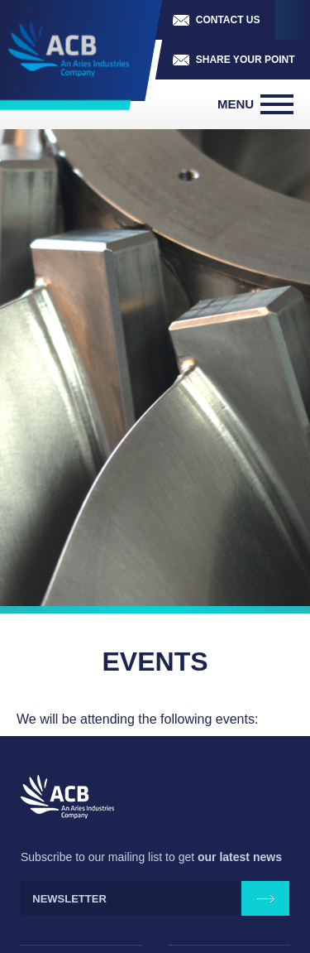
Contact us (228, 20)
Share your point (245, 59)
